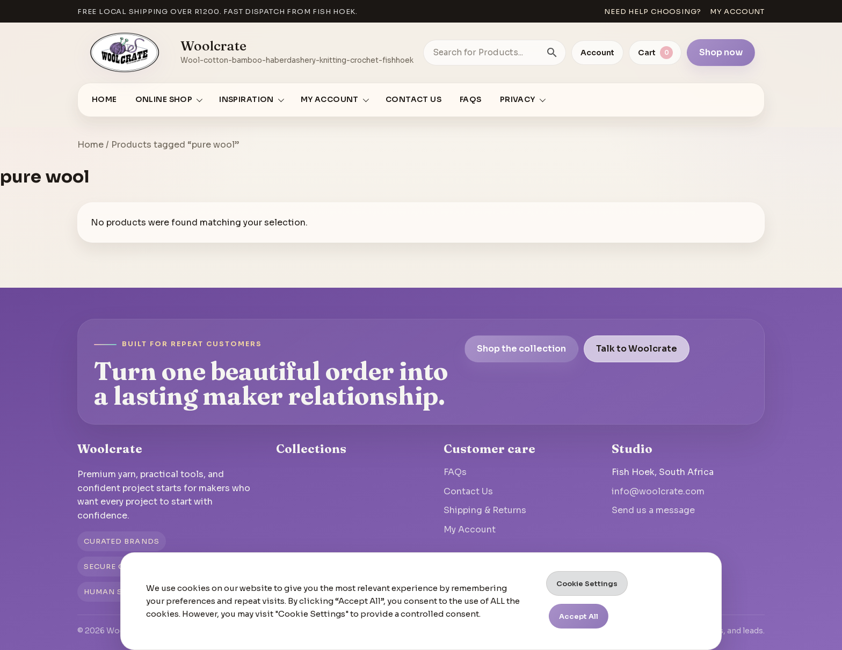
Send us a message (653, 510)
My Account (470, 529)
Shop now (721, 52)
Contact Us (413, 99)
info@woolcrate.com (658, 491)
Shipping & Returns (485, 510)
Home (104, 99)
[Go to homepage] (125, 52)
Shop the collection (521, 348)
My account (737, 11)
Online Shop (164, 99)
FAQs (471, 99)
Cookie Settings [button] (587, 583)
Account (597, 52)
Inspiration (246, 99)
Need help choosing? (652, 11)
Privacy (517, 99)
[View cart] (655, 52)
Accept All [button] (578, 616)
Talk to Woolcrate (636, 348)
